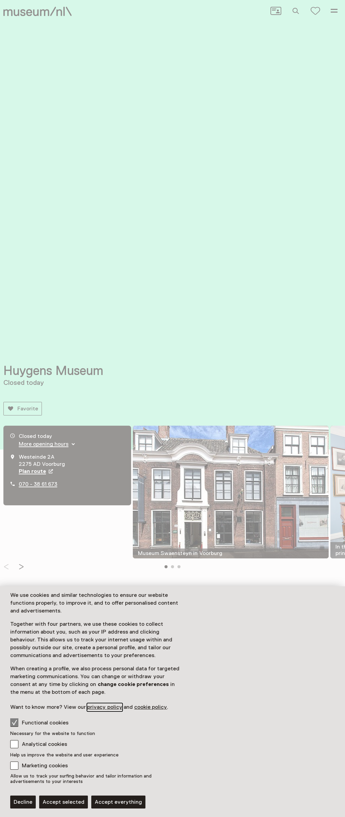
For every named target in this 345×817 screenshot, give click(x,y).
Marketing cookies (45, 766)
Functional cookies (39, 722)
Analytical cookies (44, 744)
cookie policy (150, 707)
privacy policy (104, 707)
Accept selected (63, 802)
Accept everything (118, 802)
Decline (23, 802)
